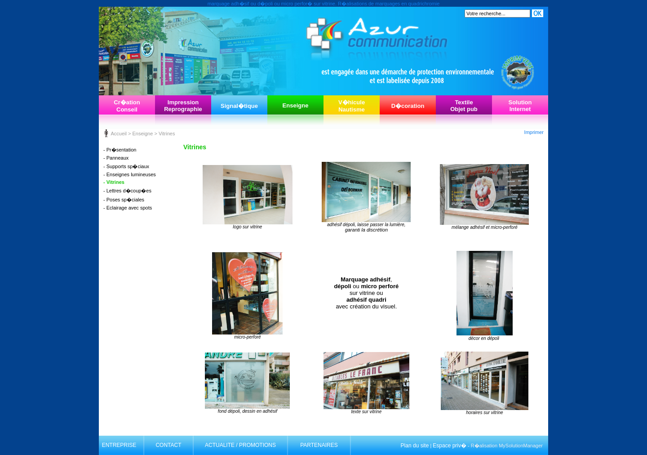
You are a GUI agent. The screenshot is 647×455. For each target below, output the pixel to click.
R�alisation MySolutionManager (507, 445)
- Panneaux (116, 158)
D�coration (408, 106)
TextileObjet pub (464, 105)
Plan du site (415, 445)
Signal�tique (239, 106)
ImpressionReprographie (183, 105)
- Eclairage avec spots (127, 207)
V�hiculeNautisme (351, 106)
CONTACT (168, 445)
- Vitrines (113, 182)
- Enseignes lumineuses (129, 174)
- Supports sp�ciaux (126, 166)
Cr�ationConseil (127, 106)
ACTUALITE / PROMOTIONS (240, 445)
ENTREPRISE (119, 445)
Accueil (118, 133)
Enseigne (296, 105)
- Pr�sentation (119, 149)
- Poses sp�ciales (123, 199)
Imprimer (534, 132)
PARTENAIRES (319, 445)
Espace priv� (449, 445)
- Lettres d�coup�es (127, 190)
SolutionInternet (520, 105)
